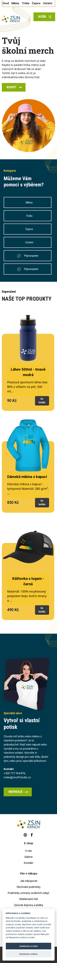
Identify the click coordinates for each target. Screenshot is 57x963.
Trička (28, 215)
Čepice (29, 229)
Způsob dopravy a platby (28, 905)
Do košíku (42, 400)
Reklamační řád (28, 899)
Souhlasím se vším (28, 946)
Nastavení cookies (28, 954)
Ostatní (29, 242)
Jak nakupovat (28, 880)
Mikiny (29, 202)
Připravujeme (27, 256)
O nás (28, 850)
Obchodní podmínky (29, 886)
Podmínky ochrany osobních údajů (28, 893)
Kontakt (28, 862)
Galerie (28, 856)
